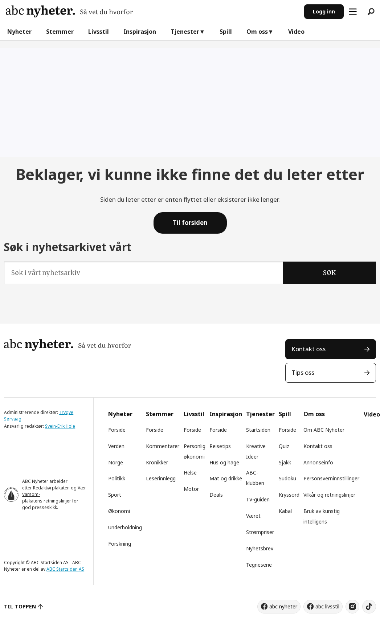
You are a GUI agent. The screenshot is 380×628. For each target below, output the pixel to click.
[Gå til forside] (69, 11)
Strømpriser (260, 532)
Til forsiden (190, 222)
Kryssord (289, 494)
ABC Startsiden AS (65, 569)
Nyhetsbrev (259, 548)
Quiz (284, 446)
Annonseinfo (318, 462)
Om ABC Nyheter (323, 429)
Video (296, 32)
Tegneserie (259, 564)
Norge (115, 462)
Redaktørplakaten (51, 488)
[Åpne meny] (352, 11)
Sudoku (287, 478)
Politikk (116, 478)
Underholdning (125, 527)
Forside (117, 429)
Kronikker (157, 462)
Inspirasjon (139, 32)
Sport (114, 494)
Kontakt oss (308, 349)
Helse (190, 472)
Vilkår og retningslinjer (329, 494)
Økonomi (119, 511)
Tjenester (185, 32)
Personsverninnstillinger (331, 478)
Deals (216, 494)
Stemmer (60, 32)
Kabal (285, 511)
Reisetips (220, 446)
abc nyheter (283, 606)
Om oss (257, 32)
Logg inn (324, 11)
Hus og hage (224, 462)
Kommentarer (162, 446)
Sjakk (285, 462)
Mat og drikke (225, 478)
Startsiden (258, 429)
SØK (329, 273)
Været (253, 515)
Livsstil (98, 32)
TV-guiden (258, 499)
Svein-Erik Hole (60, 426)
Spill (226, 32)
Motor (191, 488)
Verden (116, 446)
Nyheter (19, 32)
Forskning (119, 543)
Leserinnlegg (161, 478)
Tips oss (302, 372)
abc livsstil (327, 606)
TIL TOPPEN (20, 606)
